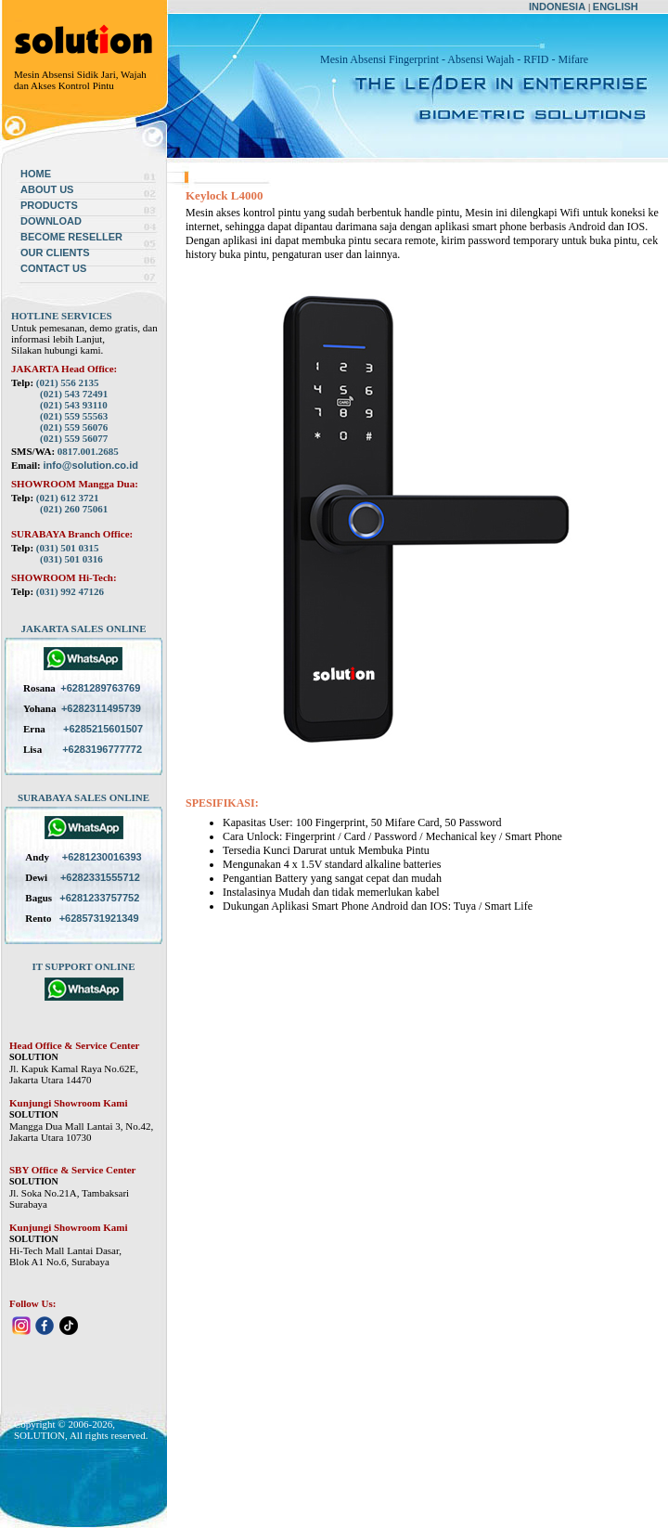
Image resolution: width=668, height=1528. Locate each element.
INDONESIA (557, 6)
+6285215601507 (103, 728)
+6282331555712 (100, 877)
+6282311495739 (101, 708)
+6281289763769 (100, 687)
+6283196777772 (102, 749)
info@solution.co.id (91, 465)
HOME (35, 173)
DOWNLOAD (51, 221)
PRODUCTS (49, 205)
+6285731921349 (99, 918)
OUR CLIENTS (55, 252)
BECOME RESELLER (71, 236)
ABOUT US (46, 189)
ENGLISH (615, 6)
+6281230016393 (102, 856)
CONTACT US (53, 268)
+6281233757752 (99, 897)
